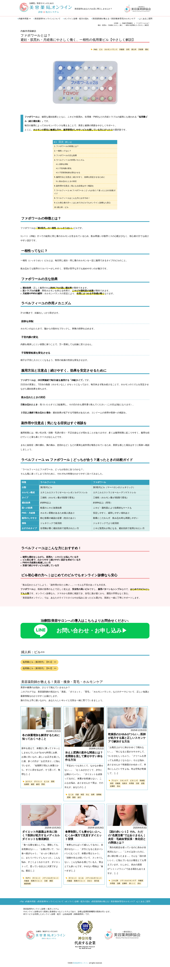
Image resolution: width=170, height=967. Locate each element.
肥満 (68, 797)
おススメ (29, 781)
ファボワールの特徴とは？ (67, 146)
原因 (52, 781)
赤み (118, 786)
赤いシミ (132, 883)
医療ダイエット (36, 881)
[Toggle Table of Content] (56, 142)
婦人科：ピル (62, 207)
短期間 (26, 784)
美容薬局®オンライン (81, 963)
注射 (137, 783)
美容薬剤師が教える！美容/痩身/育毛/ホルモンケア (113, 19)
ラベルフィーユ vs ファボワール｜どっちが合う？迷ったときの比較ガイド (84, 192)
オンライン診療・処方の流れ (76, 19)
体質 (82, 794)
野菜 (43, 784)
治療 (118, 883)
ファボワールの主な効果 (66, 155)
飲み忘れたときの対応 (68, 181)
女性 (127, 49)
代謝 (77, 794)
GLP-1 (28, 878)
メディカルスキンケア (128, 881)
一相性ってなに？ (63, 151)
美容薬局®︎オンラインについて (47, 19)
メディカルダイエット (50, 878)
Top (22, 901)
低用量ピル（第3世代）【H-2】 (38, 668)
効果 (92, 794)
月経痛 (140, 49)
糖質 (32, 784)
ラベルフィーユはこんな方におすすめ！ (73, 198)
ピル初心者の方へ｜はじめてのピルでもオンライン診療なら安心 (83, 203)
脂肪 (74, 797)
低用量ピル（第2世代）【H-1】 (38, 662)
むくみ (46, 781)
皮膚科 (112, 786)
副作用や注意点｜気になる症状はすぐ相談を (75, 186)
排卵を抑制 (63, 164)
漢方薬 (96, 881)
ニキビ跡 (115, 881)
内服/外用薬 (23, 19)
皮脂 (142, 783)
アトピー (115, 780)
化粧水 (124, 783)
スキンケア (124, 780)
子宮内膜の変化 (65, 168)
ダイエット (38, 781)
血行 (79, 797)
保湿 (111, 783)
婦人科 (133, 49)
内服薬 (121, 49)
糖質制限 (27, 884)
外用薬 (131, 783)
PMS (95, 49)
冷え (87, 794)
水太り (89, 881)
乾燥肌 (142, 780)
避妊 (146, 49)
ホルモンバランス (110, 49)
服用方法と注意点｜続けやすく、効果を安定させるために (80, 177)
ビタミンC (134, 780)
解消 (37, 784)
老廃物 (98, 794)
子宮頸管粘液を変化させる (69, 173)
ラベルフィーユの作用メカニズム (70, 160)
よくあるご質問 (145, 19)
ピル (100, 49)
